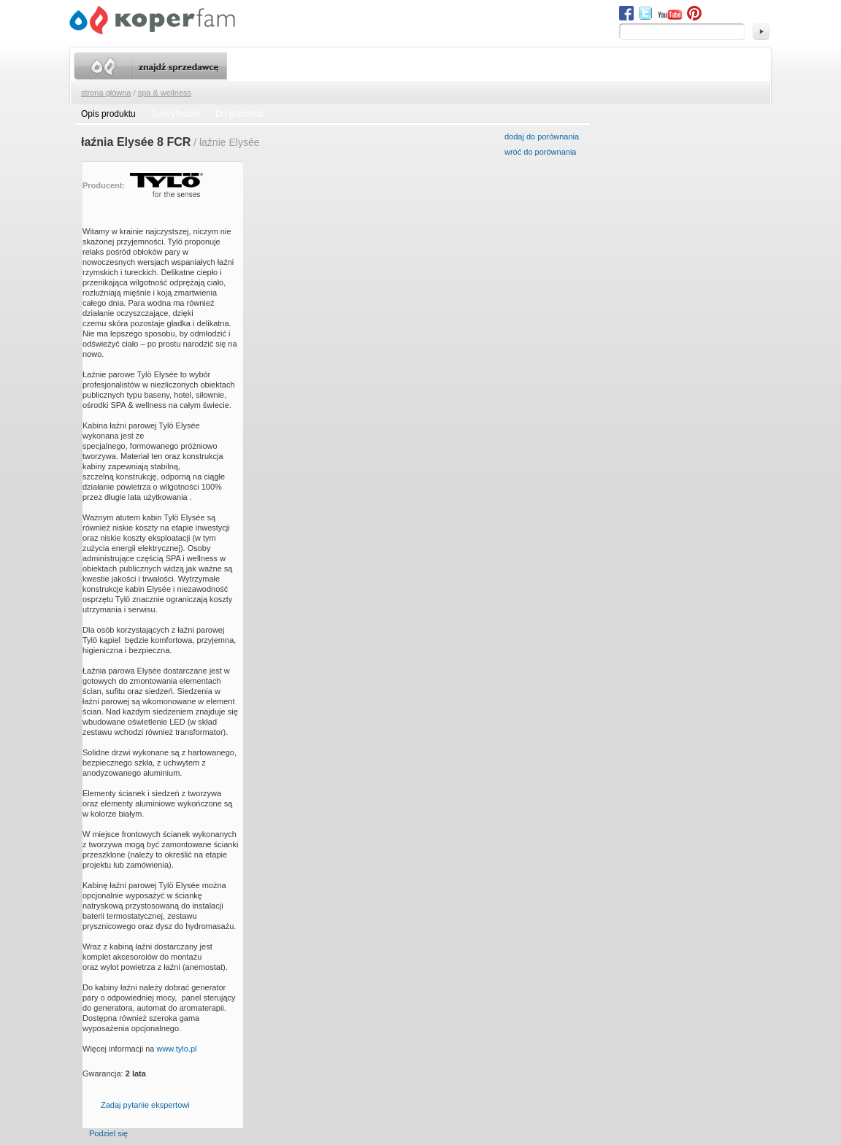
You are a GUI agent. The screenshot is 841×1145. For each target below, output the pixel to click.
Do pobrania (239, 114)
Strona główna (106, 92)
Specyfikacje (175, 114)
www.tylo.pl (176, 1048)
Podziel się (108, 1133)
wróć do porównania (540, 151)
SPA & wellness (164, 92)
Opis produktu (108, 114)
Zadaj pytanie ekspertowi (145, 1104)
